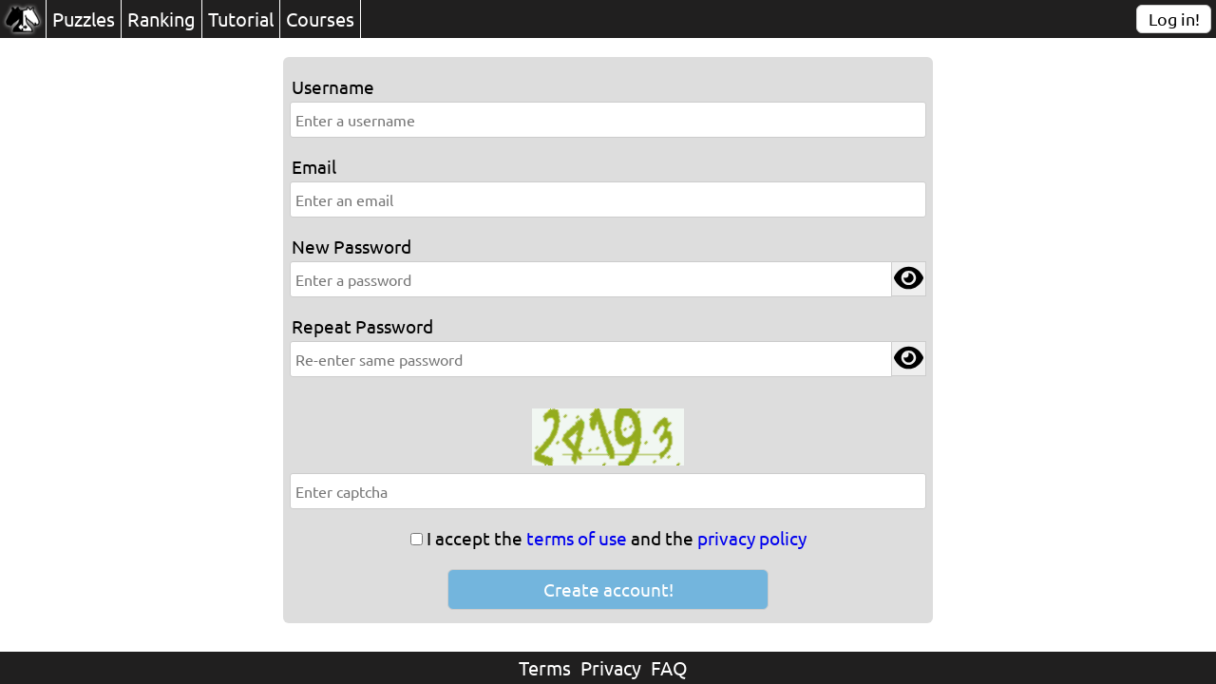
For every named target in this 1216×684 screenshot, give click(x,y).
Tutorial (241, 18)
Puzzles (83, 18)
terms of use (576, 537)
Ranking (161, 18)
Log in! (1174, 18)
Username (333, 86)
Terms (545, 667)
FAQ (669, 667)
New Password (351, 246)
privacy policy (752, 537)
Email (314, 166)
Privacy (610, 667)
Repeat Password (362, 325)
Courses (320, 18)
